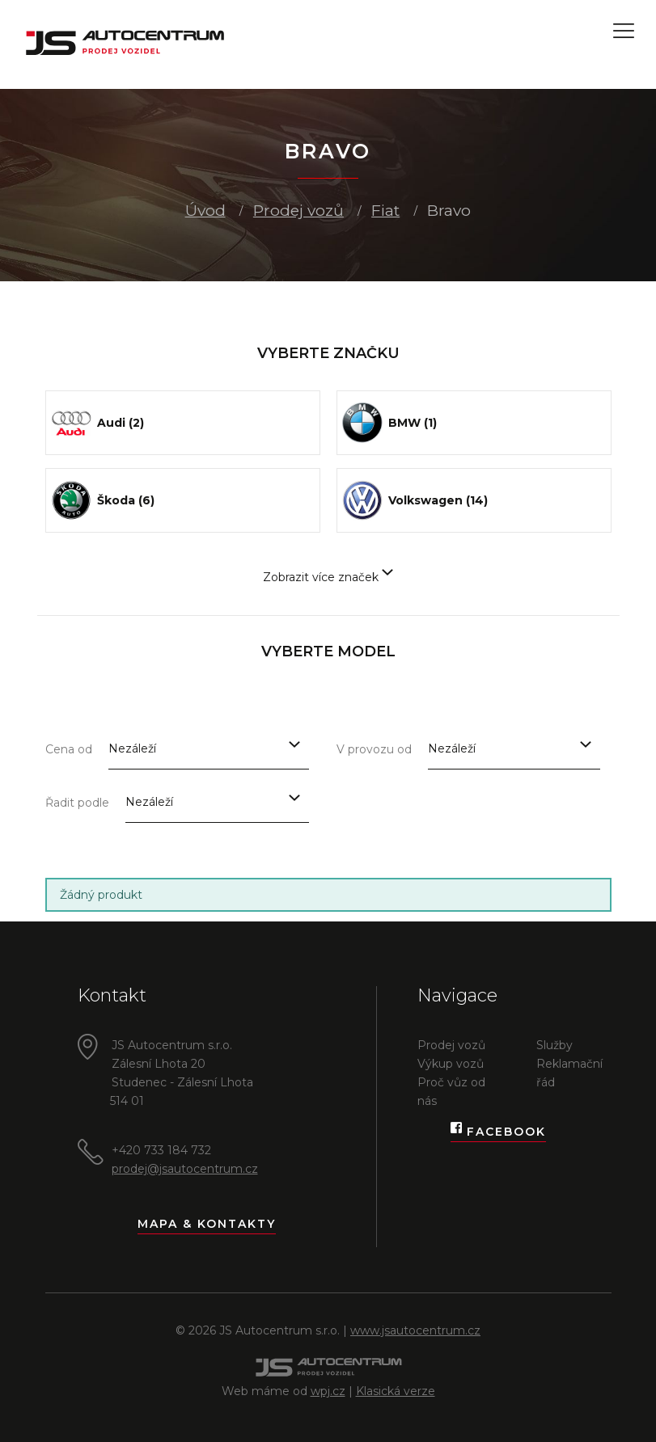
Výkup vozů (450, 1063)
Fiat (385, 210)
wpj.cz (328, 1391)
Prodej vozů (298, 210)
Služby (554, 1045)
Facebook (498, 1132)
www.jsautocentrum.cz (415, 1330)
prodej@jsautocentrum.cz (185, 1169)
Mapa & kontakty (207, 1223)
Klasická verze (395, 1391)
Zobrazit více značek (328, 577)
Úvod (205, 210)
